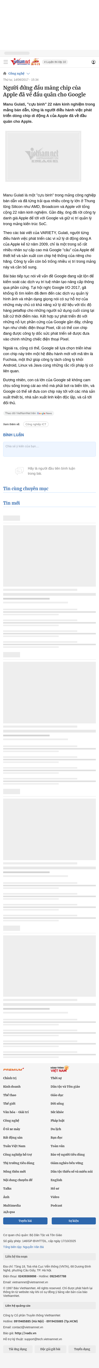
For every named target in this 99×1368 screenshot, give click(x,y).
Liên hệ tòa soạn (16, 1256)
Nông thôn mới (14, 1171)
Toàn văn (58, 1146)
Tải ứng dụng (18, 1349)
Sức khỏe (57, 1112)
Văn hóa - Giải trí (16, 1112)
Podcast (56, 1205)
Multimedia (12, 1205)
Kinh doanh (11, 1086)
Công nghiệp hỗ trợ (17, 1154)
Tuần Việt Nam (14, 1146)
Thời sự (56, 1078)
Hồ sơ (55, 1188)
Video (55, 1197)
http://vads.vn (25, 1333)
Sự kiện (74, 1221)
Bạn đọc (56, 1137)
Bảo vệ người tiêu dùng (68, 1154)
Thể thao (9, 1095)
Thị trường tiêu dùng (18, 1163)
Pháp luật (58, 1120)
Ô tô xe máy (11, 1129)
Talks (7, 1188)
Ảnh (6, 1197)
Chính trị (9, 1078)
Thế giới (9, 1103)
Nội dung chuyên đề (18, 1180)
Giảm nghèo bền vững (67, 1163)
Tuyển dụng (82, 1349)
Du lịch (56, 1129)
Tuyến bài (25, 1221)
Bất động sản (13, 1137)
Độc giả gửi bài (50, 1349)
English (56, 1180)
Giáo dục (57, 1095)
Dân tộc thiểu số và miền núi (72, 1171)
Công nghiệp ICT (36, 424)
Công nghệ (16, 73)
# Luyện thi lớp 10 (55, 62)
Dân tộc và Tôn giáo (65, 1086)
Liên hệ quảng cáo (17, 1305)
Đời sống (57, 1103)
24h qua (9, 1212)
